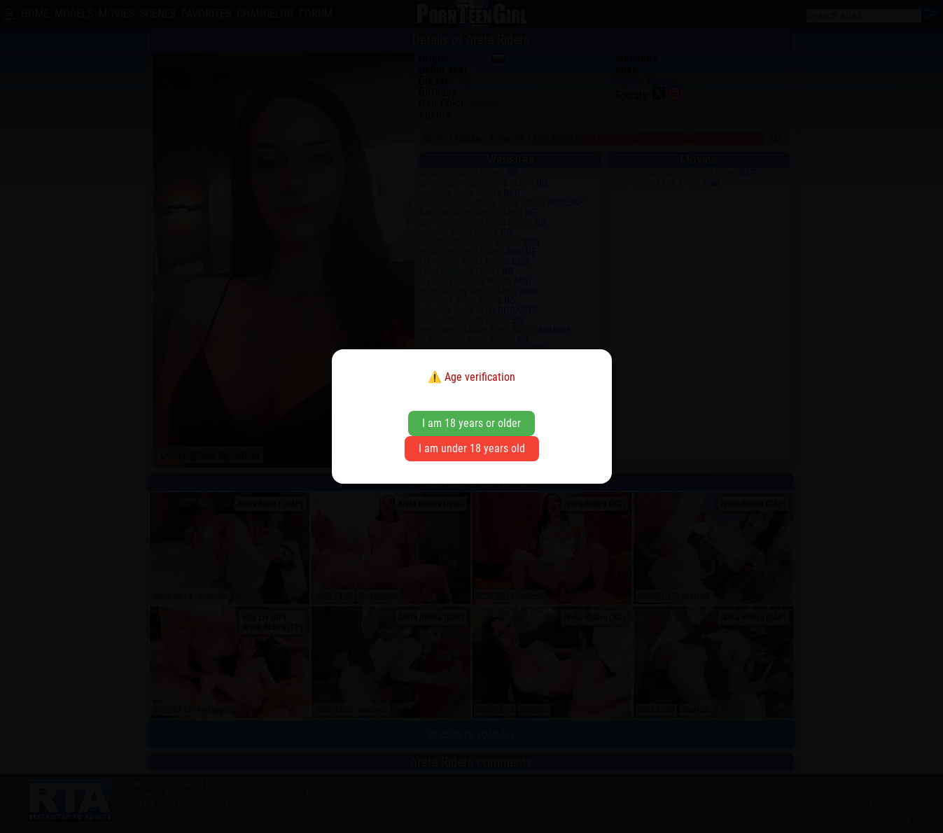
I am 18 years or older (471, 423)
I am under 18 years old (472, 448)
